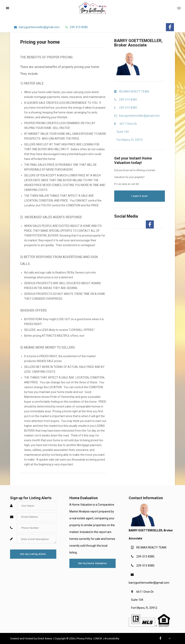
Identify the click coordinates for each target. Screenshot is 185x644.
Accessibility (111, 638)
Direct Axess (45, 638)
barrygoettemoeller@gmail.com (149, 582)
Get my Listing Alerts (33, 554)
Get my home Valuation (92, 563)
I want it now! (140, 196)
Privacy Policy (85, 638)
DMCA (99, 638)
